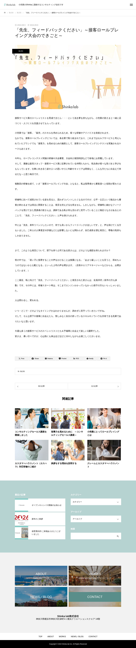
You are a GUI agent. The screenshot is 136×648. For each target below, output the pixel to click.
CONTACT (93, 636)
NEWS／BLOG (77, 636)
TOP (40, 636)
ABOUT (50, 636)
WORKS (62, 636)
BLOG (21, 51)
